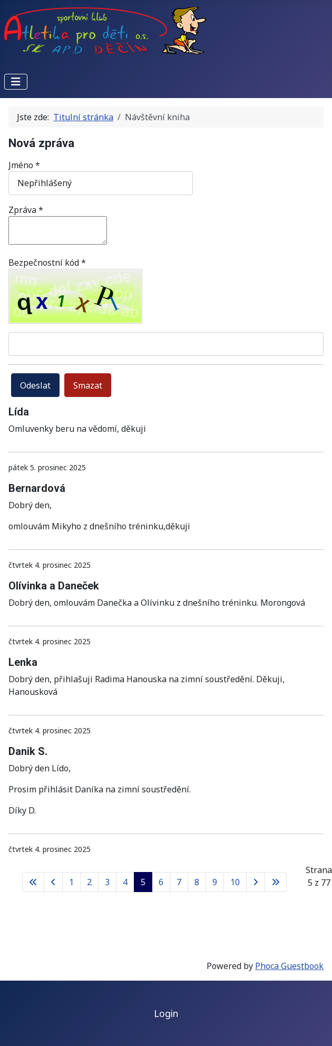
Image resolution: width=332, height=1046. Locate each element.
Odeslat (35, 385)
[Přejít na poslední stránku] (276, 882)
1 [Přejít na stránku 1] (71, 882)
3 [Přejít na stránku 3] (107, 882)
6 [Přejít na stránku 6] (161, 882)
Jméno (24, 165)
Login (166, 1013)
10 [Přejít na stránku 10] (235, 882)
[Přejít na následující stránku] (255, 882)
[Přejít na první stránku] (33, 882)
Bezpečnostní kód (47, 262)
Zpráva (25, 210)
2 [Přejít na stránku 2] (89, 882)
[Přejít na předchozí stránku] (53, 882)
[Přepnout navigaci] (15, 82)
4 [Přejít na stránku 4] (125, 882)
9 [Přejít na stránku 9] (214, 882)
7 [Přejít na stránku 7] (179, 882)
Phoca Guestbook (289, 966)
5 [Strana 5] (143, 882)
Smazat (87, 385)
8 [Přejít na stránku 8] (196, 882)
